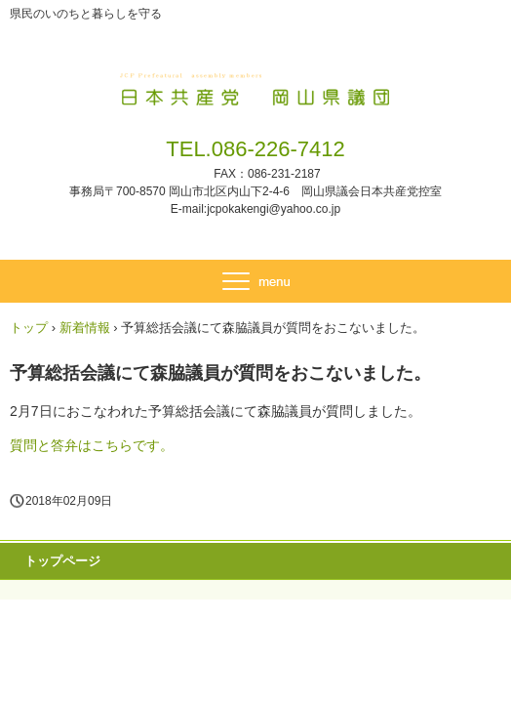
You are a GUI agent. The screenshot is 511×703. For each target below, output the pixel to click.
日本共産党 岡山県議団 (256, 85)
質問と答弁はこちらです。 (92, 445)
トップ (29, 327)
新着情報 (84, 327)
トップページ (62, 561)
